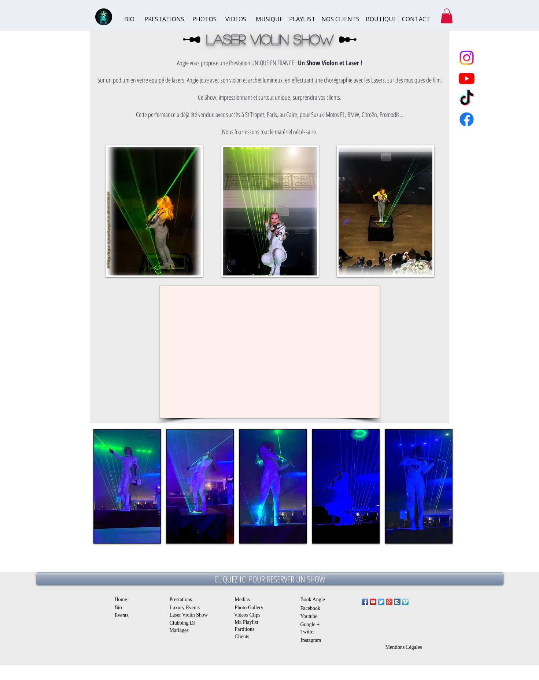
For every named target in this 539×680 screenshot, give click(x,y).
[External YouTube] (270, 352)
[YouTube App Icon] (373, 602)
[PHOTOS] (206, 19)
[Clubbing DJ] (183, 622)
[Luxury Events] (186, 607)
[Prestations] (183, 599)
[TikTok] (466, 98)
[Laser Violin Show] (192, 614)
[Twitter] (310, 631)
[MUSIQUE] (270, 19)
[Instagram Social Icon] (397, 602)
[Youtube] (310, 616)
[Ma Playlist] (250, 622)
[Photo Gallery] (250, 607)
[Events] (122, 615)
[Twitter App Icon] (381, 602)
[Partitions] (248, 629)
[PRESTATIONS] (164, 19)
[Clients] (245, 636)
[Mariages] (179, 630)
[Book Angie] (315, 599)
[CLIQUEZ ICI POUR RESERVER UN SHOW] (269, 579)
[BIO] (138, 19)
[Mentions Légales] (403, 647)
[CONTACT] (416, 19)
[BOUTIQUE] (381, 19)
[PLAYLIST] (303, 19)
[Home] (122, 599)
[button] (446, 15)
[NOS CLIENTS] (340, 19)
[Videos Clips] (250, 614)
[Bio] (120, 607)
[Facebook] (313, 608)
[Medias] (243, 599)
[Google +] (313, 624)
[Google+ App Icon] (389, 602)
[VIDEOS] (239, 19)
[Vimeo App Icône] (405, 602)
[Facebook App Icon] (365, 602)
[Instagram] (313, 640)
